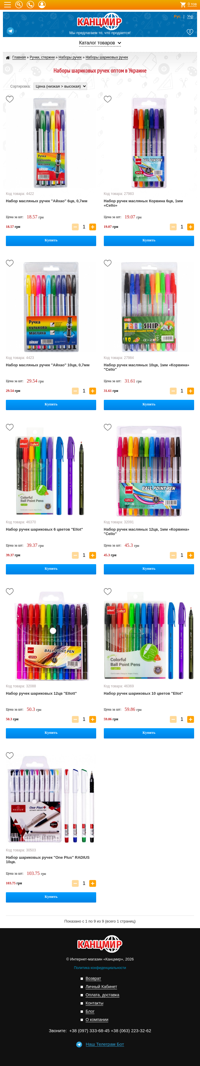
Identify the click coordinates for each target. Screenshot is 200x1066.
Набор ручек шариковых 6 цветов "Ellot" (44, 529)
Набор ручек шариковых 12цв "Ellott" (41, 693)
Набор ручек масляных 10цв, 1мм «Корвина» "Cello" (146, 367)
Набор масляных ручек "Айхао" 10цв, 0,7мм (47, 365)
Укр (190, 16)
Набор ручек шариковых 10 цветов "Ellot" (143, 693)
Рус (177, 16)
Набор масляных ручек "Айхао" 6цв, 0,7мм (46, 201)
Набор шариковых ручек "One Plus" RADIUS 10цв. (47, 859)
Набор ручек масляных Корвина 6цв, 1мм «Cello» (143, 203)
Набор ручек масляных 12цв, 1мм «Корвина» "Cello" (146, 531)
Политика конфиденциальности (100, 968)
